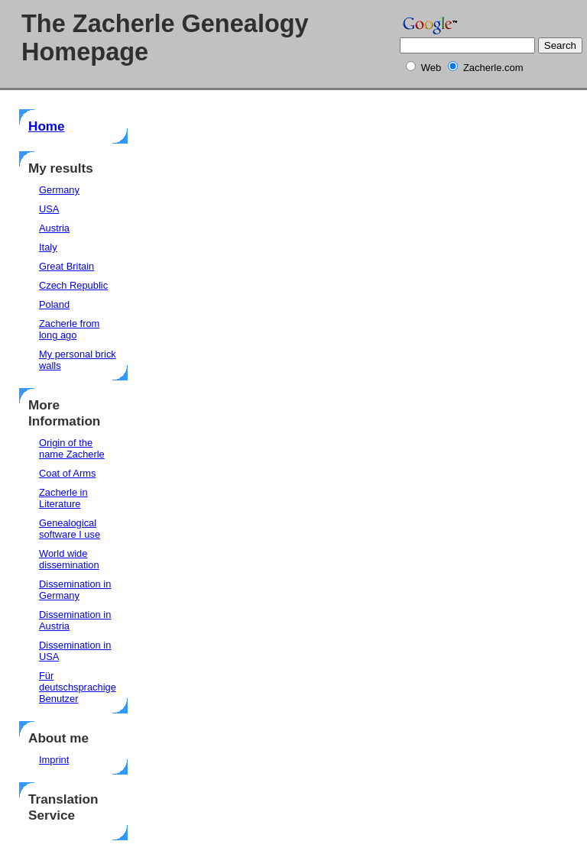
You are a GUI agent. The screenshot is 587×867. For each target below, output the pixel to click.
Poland (54, 304)
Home (46, 126)
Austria (54, 228)
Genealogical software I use (69, 528)
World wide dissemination (69, 559)
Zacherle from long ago (69, 329)
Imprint (54, 759)
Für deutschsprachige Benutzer (77, 687)
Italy (48, 247)
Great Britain (66, 266)
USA (49, 209)
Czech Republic (73, 285)
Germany (59, 190)
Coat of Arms (67, 473)
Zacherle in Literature (63, 498)
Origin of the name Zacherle (72, 448)
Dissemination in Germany (75, 589)
